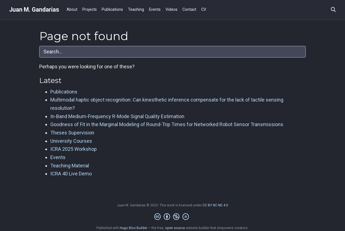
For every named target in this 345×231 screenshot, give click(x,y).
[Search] (333, 10)
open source (175, 228)
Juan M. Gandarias (34, 9)
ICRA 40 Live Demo (71, 174)
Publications (63, 92)
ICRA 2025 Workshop (73, 149)
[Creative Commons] (172, 216)
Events (58, 157)
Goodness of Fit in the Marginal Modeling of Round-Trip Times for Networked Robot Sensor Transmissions (166, 124)
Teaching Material (69, 165)
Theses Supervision (72, 133)
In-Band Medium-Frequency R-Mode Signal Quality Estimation (117, 116)
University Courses (71, 141)
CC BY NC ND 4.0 (215, 205)
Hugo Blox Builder (133, 228)
